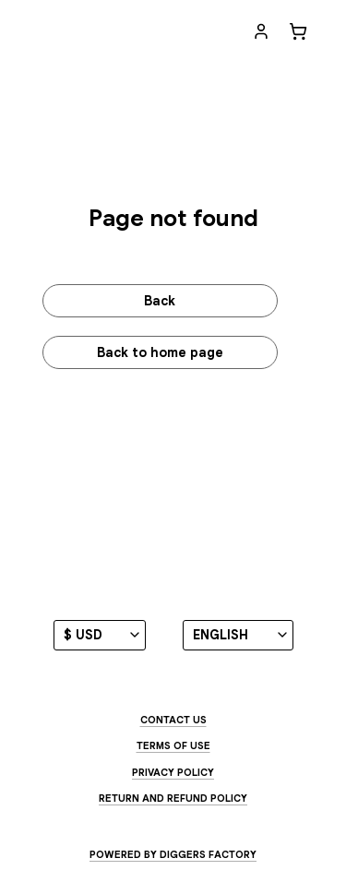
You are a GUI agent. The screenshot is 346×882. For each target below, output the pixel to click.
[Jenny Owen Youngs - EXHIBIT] (135, 32)
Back (159, 300)
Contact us (173, 719)
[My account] (261, 31)
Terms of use (173, 745)
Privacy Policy (173, 772)
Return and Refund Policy (173, 798)
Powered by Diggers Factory (173, 854)
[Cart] (298, 31)
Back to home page (160, 352)
